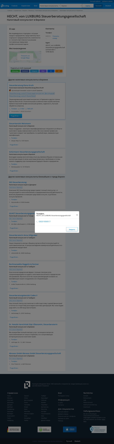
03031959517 (45, 221)
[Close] (77, 215)
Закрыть (72, 229)
